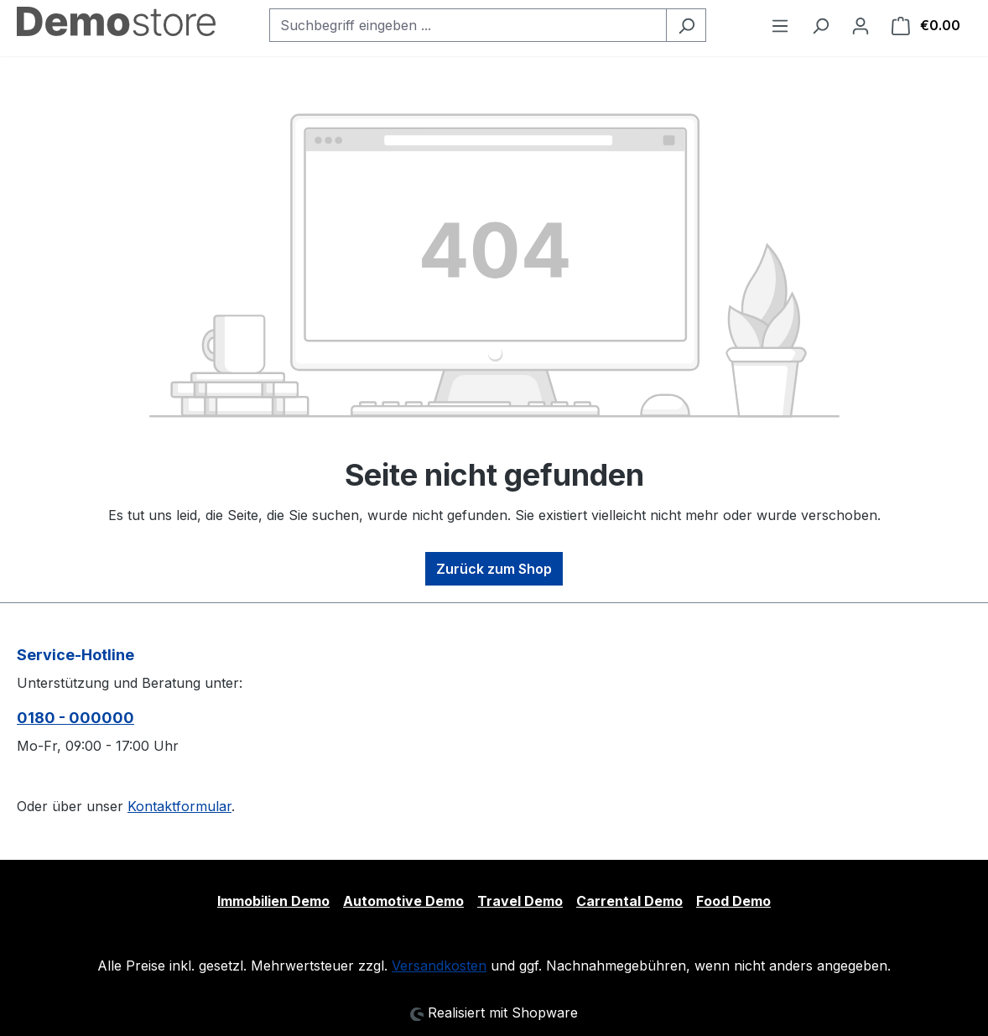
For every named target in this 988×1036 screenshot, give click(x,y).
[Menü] (780, 25)
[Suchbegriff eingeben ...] (468, 25)
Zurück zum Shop (494, 568)
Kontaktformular (179, 806)
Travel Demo (520, 901)
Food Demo (733, 901)
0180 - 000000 (75, 717)
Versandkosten (439, 965)
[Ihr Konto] (860, 25)
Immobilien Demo (273, 901)
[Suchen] (686, 25)
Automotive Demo (403, 901)
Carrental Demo (629, 901)
